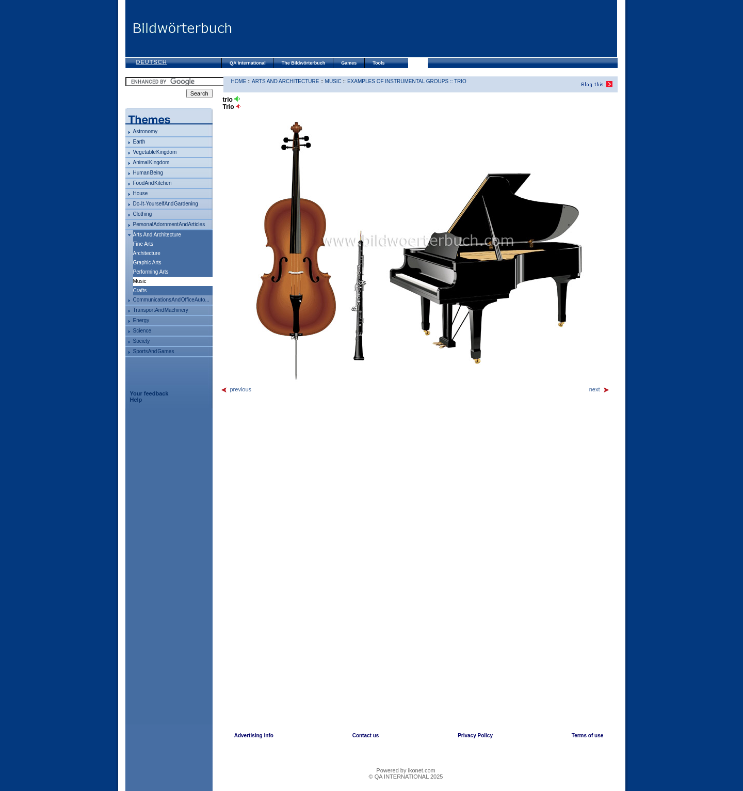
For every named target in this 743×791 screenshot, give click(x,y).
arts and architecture (157, 235)
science (142, 331)
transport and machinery (160, 310)
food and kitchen (152, 183)
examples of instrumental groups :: (400, 81)
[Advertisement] (424, 28)
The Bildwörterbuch (304, 63)
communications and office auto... (171, 300)
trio (460, 81)
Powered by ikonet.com (405, 770)
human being (148, 173)
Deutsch (151, 62)
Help (136, 400)
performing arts (151, 272)
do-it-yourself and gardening (165, 204)
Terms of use (588, 735)
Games (349, 63)
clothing (142, 214)
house (140, 193)
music (333, 81)
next (599, 389)
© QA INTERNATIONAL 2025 (406, 776)
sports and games (153, 351)
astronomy (145, 131)
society (141, 341)
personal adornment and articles (169, 224)
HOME (239, 81)
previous (236, 389)
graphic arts (147, 262)
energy (141, 320)
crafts (140, 290)
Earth (139, 142)
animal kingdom (151, 162)
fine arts (143, 244)
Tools (378, 63)
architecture (146, 253)
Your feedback (149, 393)
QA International (248, 63)
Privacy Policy (475, 735)
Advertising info (253, 735)
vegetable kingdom (155, 152)
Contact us (365, 735)
